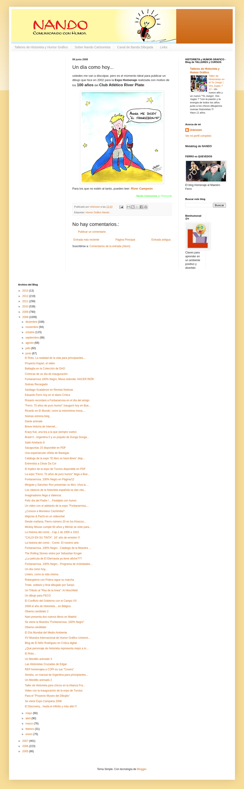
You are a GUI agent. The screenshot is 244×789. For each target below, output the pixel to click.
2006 (25, 746)
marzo (30, 723)
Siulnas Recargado (36, 384)
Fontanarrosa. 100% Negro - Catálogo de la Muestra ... (58, 548)
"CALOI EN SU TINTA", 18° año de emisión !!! (52, 537)
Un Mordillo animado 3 (38, 659)
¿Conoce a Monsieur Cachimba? (44, 511)
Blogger (141, 769)
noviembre (32, 327)
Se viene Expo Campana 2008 (43, 701)
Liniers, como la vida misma (41, 574)
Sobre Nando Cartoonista (92, 47)
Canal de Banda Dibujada (135, 47)
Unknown (196, 130)
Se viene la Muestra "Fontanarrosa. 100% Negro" (54, 622)
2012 (25, 296)
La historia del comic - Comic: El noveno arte (52, 542)
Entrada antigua (161, 239)
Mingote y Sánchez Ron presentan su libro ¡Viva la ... (57, 484)
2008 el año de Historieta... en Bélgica (48, 606)
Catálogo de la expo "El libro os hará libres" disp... (55, 458)
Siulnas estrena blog (37, 416)
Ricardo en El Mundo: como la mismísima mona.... (55, 410)
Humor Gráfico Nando (97, 212)
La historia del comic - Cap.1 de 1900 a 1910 (52, 532)
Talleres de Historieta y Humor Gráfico (41, 47)
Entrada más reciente (86, 239)
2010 (25, 306)
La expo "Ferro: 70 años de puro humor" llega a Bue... (57, 474)
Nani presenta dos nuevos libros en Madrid (50, 616)
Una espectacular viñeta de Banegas (47, 453)
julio (28, 348)
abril (28, 718)
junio (29, 353)
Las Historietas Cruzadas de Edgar (46, 664)
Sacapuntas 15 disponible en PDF (45, 447)
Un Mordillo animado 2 (38, 680)
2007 (25, 741)
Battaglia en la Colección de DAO (45, 368)
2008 (25, 317)
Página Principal (125, 239)
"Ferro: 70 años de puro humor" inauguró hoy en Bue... (58, 405)
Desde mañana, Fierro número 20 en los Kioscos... (55, 521)
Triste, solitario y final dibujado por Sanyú (49, 585)
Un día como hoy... (36, 569)
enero (29, 734)
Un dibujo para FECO (38, 595)
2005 (25, 751)
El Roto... (30, 653)
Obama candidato (35, 627)
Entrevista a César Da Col (40, 463)
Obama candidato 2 (37, 611)
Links (163, 47)
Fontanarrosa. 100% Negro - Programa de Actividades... (58, 564)
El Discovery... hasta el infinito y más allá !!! (51, 706)
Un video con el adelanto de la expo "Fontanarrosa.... (57, 505)
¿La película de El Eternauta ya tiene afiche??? (53, 558)
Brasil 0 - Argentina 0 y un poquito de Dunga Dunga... (57, 437)
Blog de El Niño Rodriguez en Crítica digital (51, 643)
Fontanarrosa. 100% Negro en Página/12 (49, 479)
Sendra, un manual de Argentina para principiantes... (56, 674)
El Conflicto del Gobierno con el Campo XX (51, 600)
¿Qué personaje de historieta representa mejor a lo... (56, 648)
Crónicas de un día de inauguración (46, 374)
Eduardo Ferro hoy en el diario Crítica (47, 395)
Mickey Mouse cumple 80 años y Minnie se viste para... (58, 527)
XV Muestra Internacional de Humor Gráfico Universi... (57, 637)
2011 (25, 301)
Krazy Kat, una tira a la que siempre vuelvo (51, 432)
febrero (30, 729)
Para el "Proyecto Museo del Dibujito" (47, 695)
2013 (25, 290)
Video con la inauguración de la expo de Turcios (53, 690)
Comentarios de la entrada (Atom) (109, 246)
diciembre (32, 321)
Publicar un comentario (92, 231)
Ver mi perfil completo (198, 135)
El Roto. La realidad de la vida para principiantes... (55, 358)
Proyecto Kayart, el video (40, 363)
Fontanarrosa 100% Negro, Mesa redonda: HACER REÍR (59, 379)
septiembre (33, 337)
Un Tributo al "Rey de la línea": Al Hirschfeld (51, 590)
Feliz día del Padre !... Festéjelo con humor (51, 500)
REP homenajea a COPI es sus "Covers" (49, 669)
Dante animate (33, 421)
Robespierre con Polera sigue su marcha (49, 579)
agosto (30, 342)
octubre (30, 332)
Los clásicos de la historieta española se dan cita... (55, 490)
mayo (29, 713)
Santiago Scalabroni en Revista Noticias (49, 389)
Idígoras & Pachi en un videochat (45, 516)
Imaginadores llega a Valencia (43, 495)
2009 (25, 311)
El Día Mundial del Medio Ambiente (46, 632)
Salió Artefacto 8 (35, 442)
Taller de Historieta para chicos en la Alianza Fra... (55, 685)
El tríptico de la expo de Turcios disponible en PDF (55, 469)
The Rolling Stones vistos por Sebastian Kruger (53, 553)
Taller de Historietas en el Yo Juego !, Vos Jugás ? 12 (217, 82)
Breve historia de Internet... (41, 426)
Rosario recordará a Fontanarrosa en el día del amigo (57, 400)
